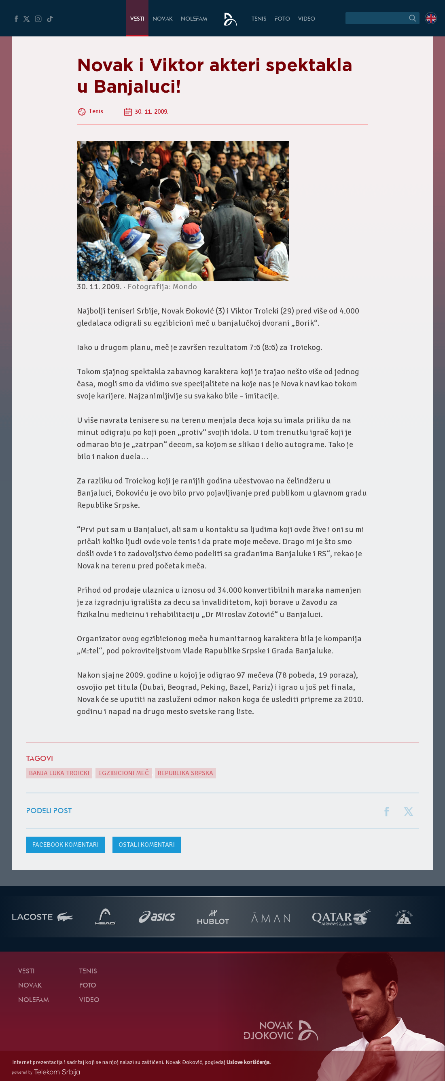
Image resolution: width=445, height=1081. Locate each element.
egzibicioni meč (123, 773)
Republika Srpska (185, 773)
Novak (163, 19)
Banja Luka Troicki (59, 773)
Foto (282, 19)
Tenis (259, 19)
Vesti (137, 19)
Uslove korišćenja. (249, 1062)
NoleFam (194, 19)
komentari (65, 845)
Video (306, 19)
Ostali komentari (147, 845)
